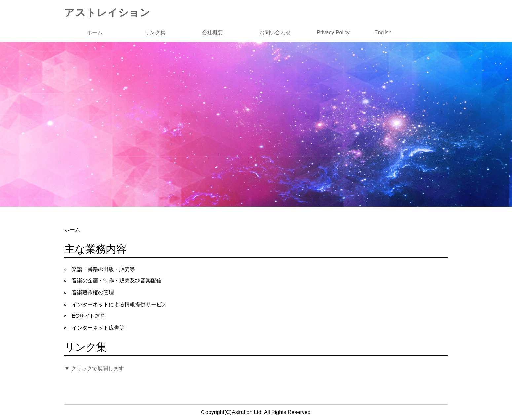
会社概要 (212, 32)
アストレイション (107, 12)
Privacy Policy (333, 32)
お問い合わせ (275, 32)
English (382, 32)
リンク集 (154, 32)
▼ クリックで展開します (94, 368)
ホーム (95, 32)
